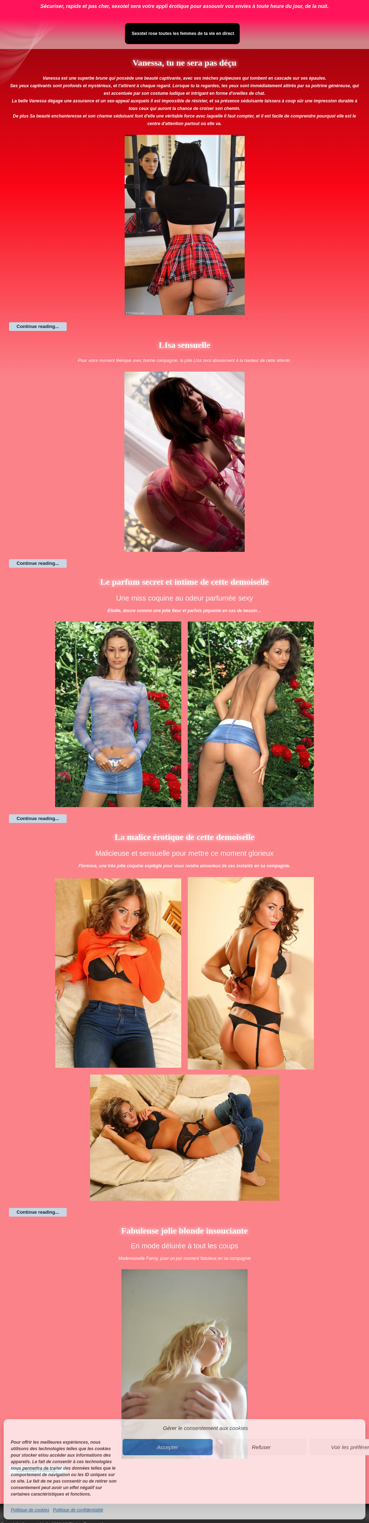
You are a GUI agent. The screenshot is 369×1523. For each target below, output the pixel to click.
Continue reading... (38, 326)
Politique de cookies (30, 1510)
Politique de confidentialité (78, 1510)
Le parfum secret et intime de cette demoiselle (184, 581)
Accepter (167, 1447)
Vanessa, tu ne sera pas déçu (184, 62)
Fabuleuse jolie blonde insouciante (184, 1230)
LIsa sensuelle (184, 345)
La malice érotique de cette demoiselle (184, 837)
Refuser (261, 1447)
